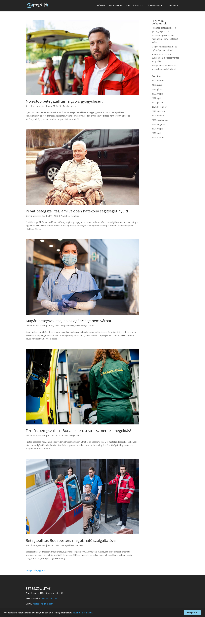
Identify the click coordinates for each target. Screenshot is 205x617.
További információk (83, 612)
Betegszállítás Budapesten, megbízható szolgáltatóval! (71, 540)
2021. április (157, 133)
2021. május (157, 128)
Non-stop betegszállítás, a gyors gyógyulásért (64, 101)
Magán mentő (67, 325)
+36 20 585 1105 (49, 598)
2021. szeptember (160, 120)
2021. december (159, 106)
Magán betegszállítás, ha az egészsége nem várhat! (69, 320)
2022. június (157, 89)
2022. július (157, 85)
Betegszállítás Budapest (72, 545)
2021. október (158, 115)
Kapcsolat (173, 6)
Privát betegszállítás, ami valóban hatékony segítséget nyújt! (77, 211)
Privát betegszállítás (70, 216)
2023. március (158, 80)
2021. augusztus (159, 124)
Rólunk (101, 6)
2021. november (159, 111)
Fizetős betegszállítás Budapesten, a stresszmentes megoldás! (78, 430)
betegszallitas (39, 106)
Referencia (115, 6)
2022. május (157, 93)
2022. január (157, 102)
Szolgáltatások (135, 6)
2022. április (157, 98)
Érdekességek (155, 6)
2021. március (158, 137)
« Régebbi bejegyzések (36, 570)
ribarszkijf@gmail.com (43, 603)
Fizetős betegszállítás (72, 435)
